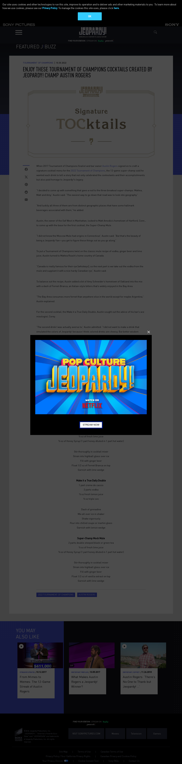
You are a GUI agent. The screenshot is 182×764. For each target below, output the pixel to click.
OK (89, 16)
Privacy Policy (49, 8)
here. (116, 8)
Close (149, 332)
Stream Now (91, 424)
